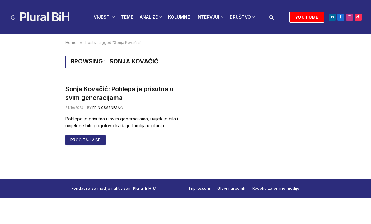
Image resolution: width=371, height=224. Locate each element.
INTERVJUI (207, 17)
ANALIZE (149, 17)
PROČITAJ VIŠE (85, 140)
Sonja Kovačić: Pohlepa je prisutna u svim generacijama (119, 93)
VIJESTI (102, 17)
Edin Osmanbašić (107, 108)
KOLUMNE (179, 17)
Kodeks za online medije (275, 188)
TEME (127, 17)
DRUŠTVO (240, 17)
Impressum (199, 188)
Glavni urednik (231, 188)
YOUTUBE (306, 17)
